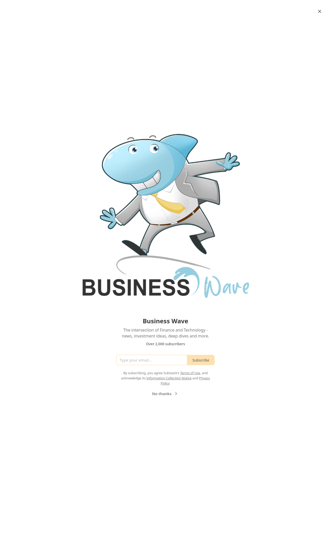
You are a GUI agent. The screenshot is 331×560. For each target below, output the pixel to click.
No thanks (165, 393)
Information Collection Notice (168, 378)
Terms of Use (190, 373)
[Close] (319, 11)
